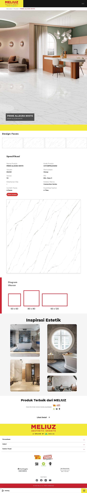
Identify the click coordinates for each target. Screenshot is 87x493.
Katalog (5, 491)
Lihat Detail (43, 417)
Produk (16, 9)
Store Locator (12, 194)
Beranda (9, 9)
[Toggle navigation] (84, 3)
